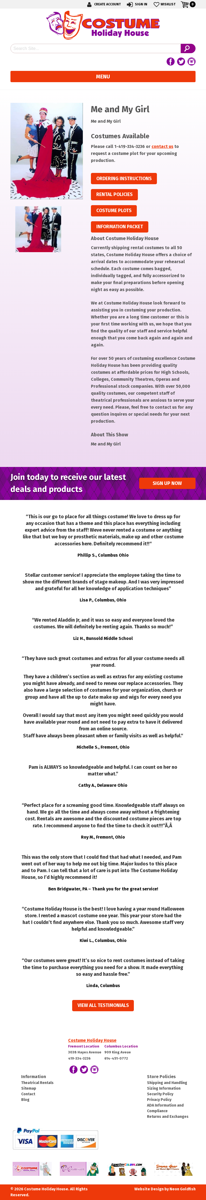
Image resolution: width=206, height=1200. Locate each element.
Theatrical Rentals (37, 1083)
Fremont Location (83, 1046)
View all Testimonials (103, 1005)
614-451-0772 (116, 1058)
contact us (162, 146)
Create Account (103, 4)
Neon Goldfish (183, 1189)
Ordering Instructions (124, 179)
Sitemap (28, 1088)
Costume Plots (113, 210)
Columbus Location (121, 1046)
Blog (25, 1099)
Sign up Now (167, 483)
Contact (28, 1094)
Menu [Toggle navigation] (103, 76)
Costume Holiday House (92, 1040)
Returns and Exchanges (168, 1116)
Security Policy (160, 1094)
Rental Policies (114, 194)
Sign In (136, 4)
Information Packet (119, 227)
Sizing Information (164, 1088)
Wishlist (164, 4)
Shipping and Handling (167, 1083)
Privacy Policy (159, 1099)
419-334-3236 (79, 1058)
